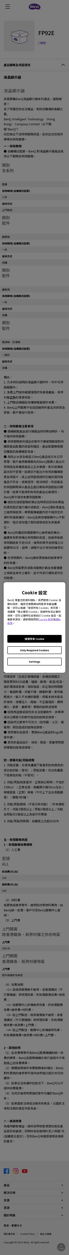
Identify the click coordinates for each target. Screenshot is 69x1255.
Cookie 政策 (45, 619)
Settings (34, 661)
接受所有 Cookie (34, 639)
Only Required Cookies (34, 650)
